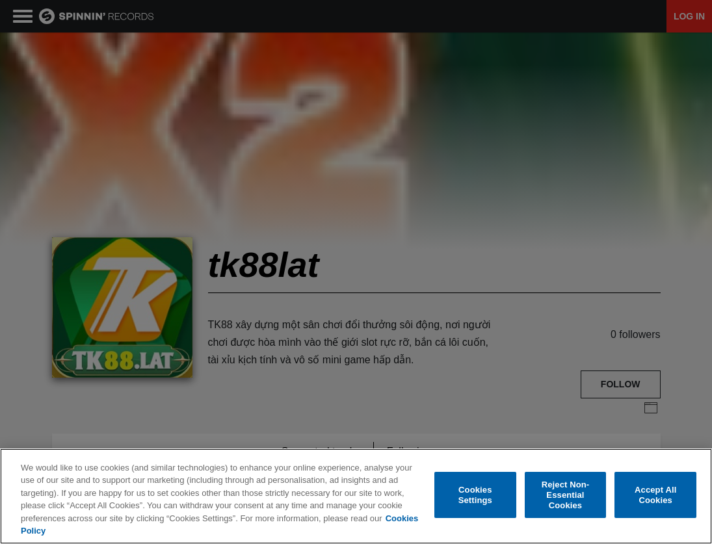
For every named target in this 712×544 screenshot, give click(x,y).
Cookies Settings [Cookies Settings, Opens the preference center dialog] (475, 496)
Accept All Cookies (655, 496)
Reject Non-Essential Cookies (566, 496)
